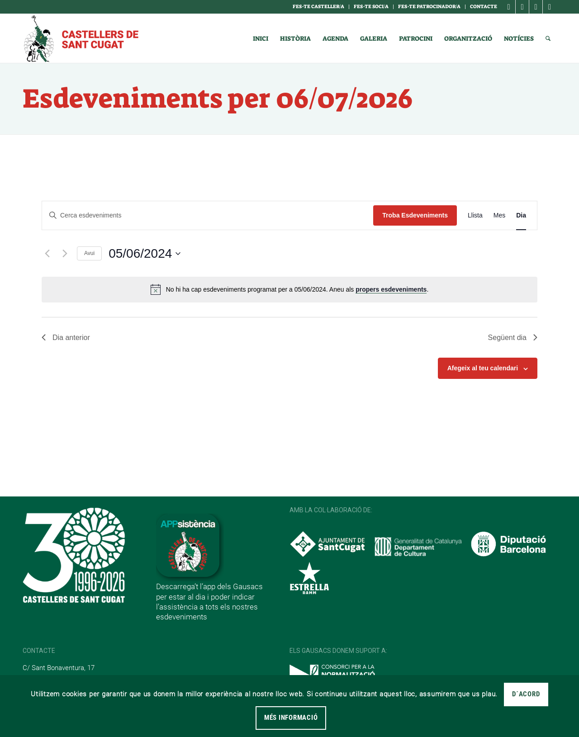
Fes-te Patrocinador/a (429, 6)
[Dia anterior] (47, 253)
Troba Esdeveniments (415, 215)
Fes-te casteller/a (318, 6)
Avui (89, 253)
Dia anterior (66, 337)
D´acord (526, 694)
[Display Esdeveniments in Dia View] (521, 215)
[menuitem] (318, 7)
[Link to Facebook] (508, 7)
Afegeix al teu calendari (482, 368)
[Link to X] (535, 7)
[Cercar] (548, 38)
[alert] (289, 289)
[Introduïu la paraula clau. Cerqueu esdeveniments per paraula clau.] (207, 215)
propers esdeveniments (391, 289)
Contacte (483, 6)
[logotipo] (80, 38)
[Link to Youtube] (549, 7)
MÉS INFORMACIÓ (291, 717)
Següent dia (512, 337)
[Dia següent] (64, 253)
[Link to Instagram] (522, 7)
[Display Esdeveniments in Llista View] (475, 215)
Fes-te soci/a (371, 6)
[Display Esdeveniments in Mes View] (499, 215)
